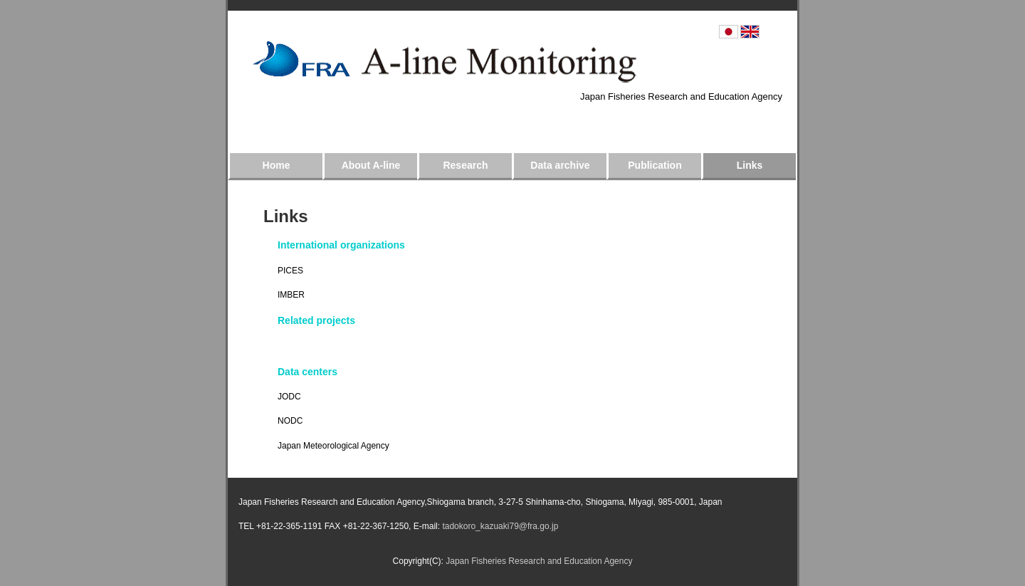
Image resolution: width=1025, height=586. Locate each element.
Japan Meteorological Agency (333, 446)
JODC (289, 397)
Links (750, 165)
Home (276, 165)
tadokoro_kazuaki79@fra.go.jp (499, 526)
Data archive (559, 165)
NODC (290, 421)
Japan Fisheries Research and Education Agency (681, 96)
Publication (654, 165)
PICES (290, 271)
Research (465, 165)
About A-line (371, 165)
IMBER (291, 295)
